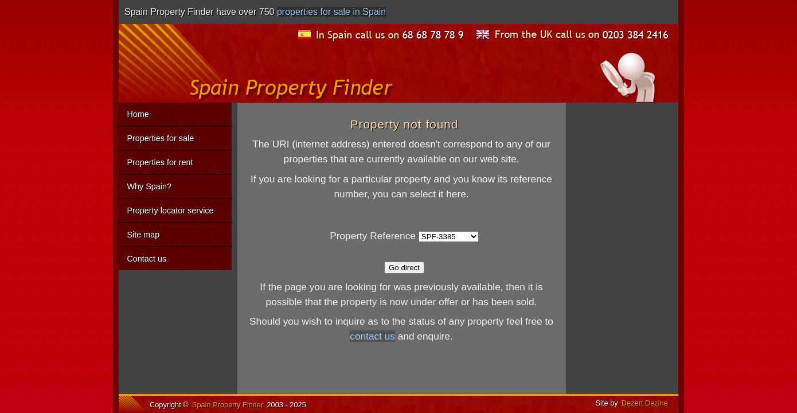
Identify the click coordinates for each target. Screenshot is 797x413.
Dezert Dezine (645, 403)
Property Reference (373, 235)
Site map (143, 234)
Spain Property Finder (227, 404)
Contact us (146, 258)
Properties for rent (160, 162)
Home (138, 114)
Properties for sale (160, 138)
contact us (372, 336)
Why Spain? (149, 186)
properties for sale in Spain (331, 12)
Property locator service (170, 210)
